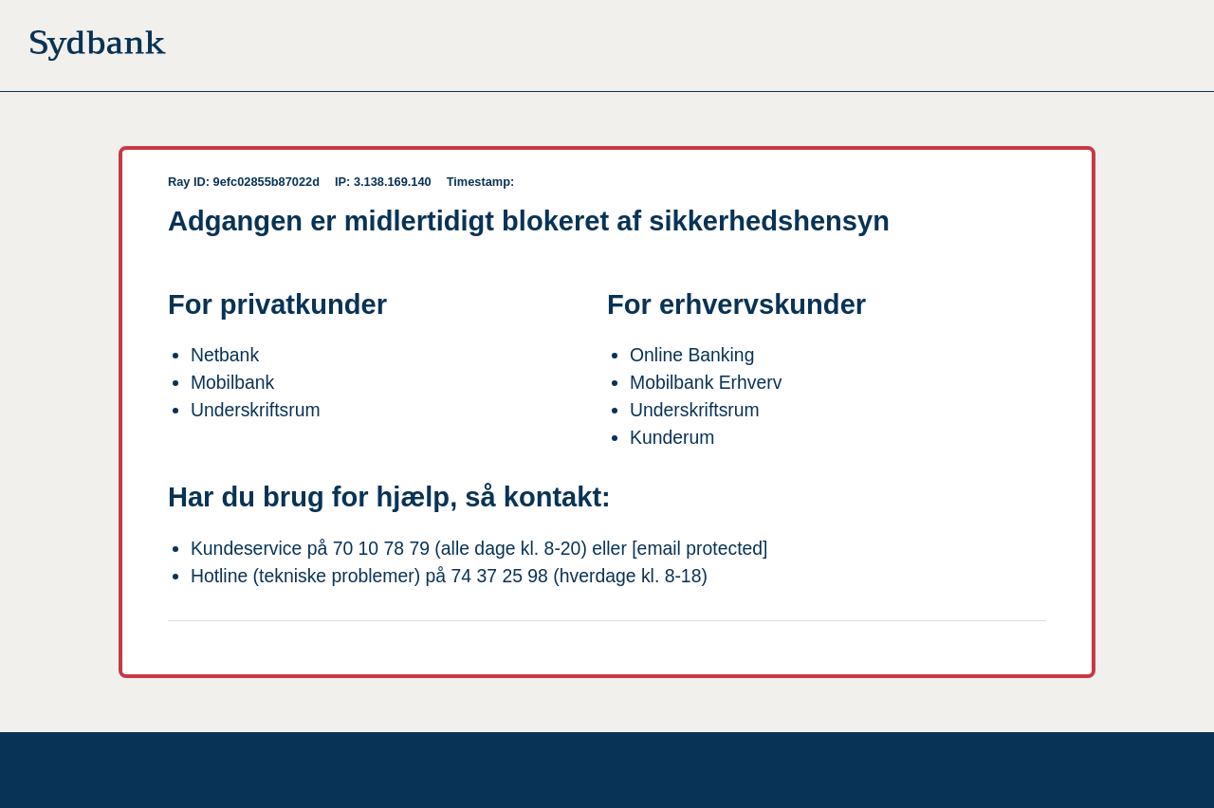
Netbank (225, 354)
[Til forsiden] (98, 49)
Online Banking (692, 354)
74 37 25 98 (499, 575)
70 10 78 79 (381, 548)
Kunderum (672, 437)
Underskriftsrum (256, 409)
